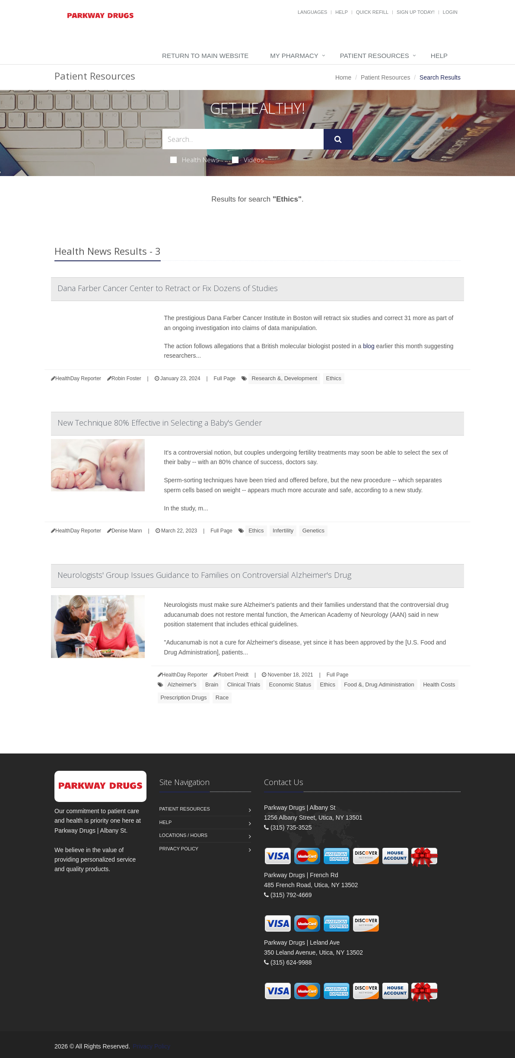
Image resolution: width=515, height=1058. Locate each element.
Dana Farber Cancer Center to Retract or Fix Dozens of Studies (167, 288)
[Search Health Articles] (243, 139)
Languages (312, 12)
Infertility (283, 530)
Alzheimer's (182, 684)
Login (450, 12)
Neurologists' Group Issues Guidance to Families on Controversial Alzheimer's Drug (204, 575)
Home (343, 77)
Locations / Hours (183, 835)
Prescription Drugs (184, 697)
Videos (248, 159)
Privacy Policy (179, 848)
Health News (194, 159)
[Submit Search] (338, 139)
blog (368, 346)
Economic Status (290, 684)
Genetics (313, 530)
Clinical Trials (244, 684)
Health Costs (439, 684)
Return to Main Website (205, 55)
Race (222, 697)
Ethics (333, 378)
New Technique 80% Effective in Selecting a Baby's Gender (159, 422)
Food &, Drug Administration (379, 684)
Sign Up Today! (416, 12)
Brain (211, 684)
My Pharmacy (294, 55)
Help (341, 12)
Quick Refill (372, 12)
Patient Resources (374, 55)
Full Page (225, 378)
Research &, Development (284, 378)
